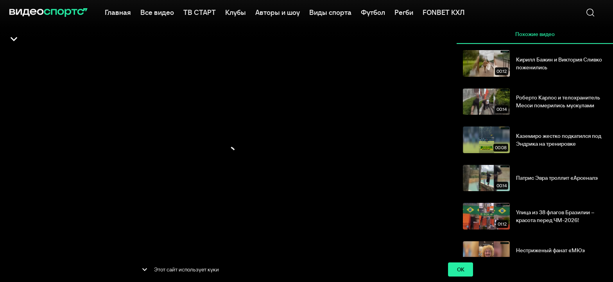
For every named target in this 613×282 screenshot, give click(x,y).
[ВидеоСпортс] (48, 12)
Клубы (235, 12)
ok (460, 269)
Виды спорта (330, 12)
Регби (404, 12)
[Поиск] (590, 12)
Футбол (373, 12)
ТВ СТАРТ (199, 12)
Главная (118, 12)
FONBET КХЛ (443, 12)
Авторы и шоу (278, 12)
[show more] (144, 269)
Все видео (157, 12)
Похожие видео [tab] (535, 34)
